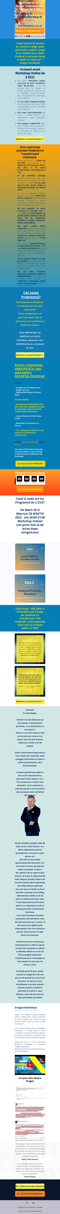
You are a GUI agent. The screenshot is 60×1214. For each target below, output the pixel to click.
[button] (30, 464)
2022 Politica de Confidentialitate (30, 1211)
